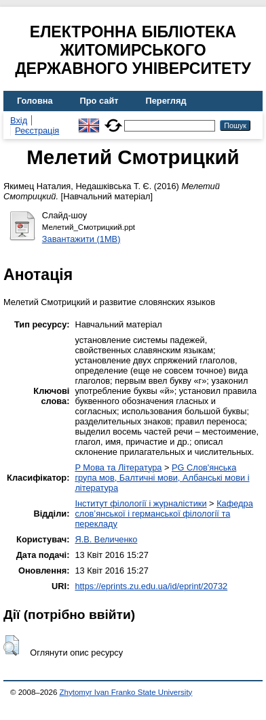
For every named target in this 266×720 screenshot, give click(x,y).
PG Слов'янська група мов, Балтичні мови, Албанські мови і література (162, 477)
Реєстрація (37, 130)
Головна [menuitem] (35, 101)
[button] (11, 645)
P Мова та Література (118, 467)
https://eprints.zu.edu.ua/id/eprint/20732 (151, 586)
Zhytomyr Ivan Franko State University (126, 692)
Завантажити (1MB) (81, 239)
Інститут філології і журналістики (140, 503)
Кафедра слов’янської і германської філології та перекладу (163, 513)
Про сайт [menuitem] (99, 101)
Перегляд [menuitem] (166, 101)
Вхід (18, 120)
